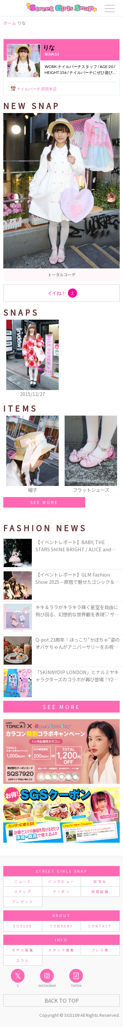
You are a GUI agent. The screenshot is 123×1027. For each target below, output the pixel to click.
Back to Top (62, 1000)
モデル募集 (23, 949)
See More (61, 707)
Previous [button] (11, 197)
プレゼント (23, 901)
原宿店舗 (100, 891)
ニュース (22, 881)
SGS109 (22, 926)
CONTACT (100, 926)
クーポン (61, 891)
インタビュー (61, 881)
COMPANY (61, 926)
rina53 (52, 54)
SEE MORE (44, 502)
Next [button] (111, 197)
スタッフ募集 (61, 949)
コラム (22, 960)
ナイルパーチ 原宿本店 (36, 88)
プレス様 (100, 949)
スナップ (22, 891)
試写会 (100, 881)
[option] (61, 197)
